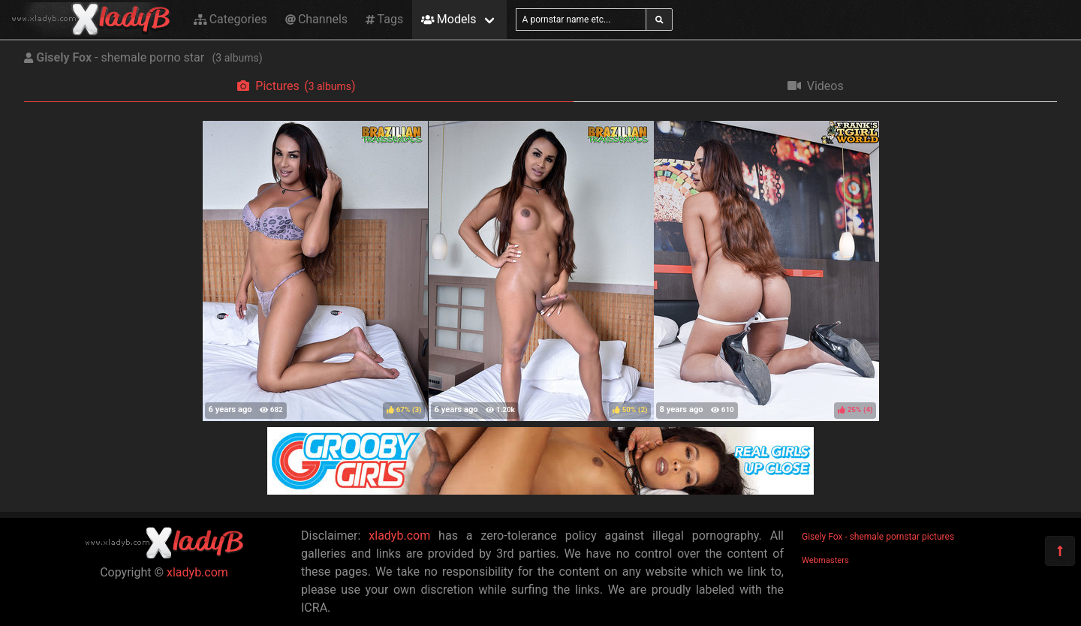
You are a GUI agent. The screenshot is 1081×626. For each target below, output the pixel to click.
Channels (316, 19)
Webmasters (825, 560)
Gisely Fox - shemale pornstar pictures (878, 536)
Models (448, 19)
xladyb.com (197, 572)
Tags (384, 19)
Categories (230, 19)
